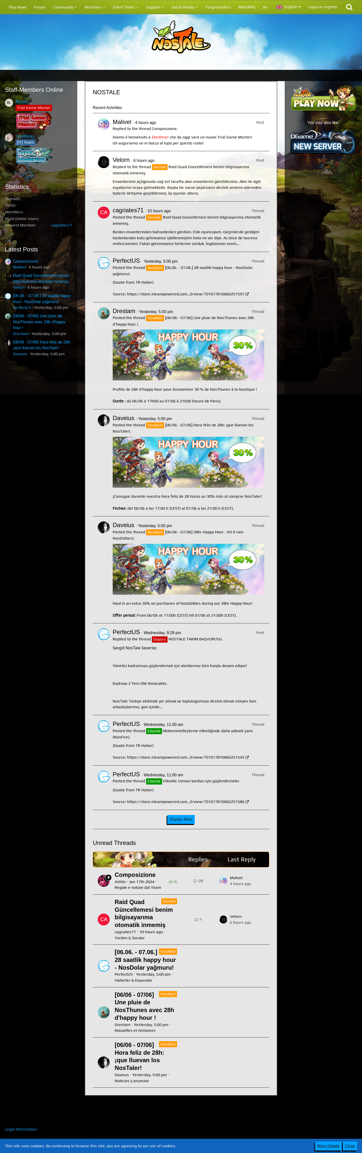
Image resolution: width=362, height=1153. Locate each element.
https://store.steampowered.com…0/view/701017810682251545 (185, 757)
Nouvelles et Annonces (135, 1030)
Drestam (21, 333)
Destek (169, 901)
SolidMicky (24, 136)
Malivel (19, 267)
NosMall (168, 951)
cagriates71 (61, 225)
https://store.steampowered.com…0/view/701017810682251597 (185, 294)
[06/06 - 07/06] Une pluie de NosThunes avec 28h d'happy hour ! (39, 322)
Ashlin (120, 881)
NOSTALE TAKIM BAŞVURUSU (195, 639)
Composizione (25, 261)
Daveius (20, 353)
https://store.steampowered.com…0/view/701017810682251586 (185, 801)
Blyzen (21, 102)
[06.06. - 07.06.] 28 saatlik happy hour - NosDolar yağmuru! (145, 960)
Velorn (19, 287)
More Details (328, 1146)
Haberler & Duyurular (133, 980)
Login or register (323, 6)
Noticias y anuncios (132, 1080)
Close (350, 1146)
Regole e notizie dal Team (138, 887)
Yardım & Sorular (130, 937)
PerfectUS (22, 307)
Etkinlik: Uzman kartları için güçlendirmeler (201, 781)
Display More (180, 819)
